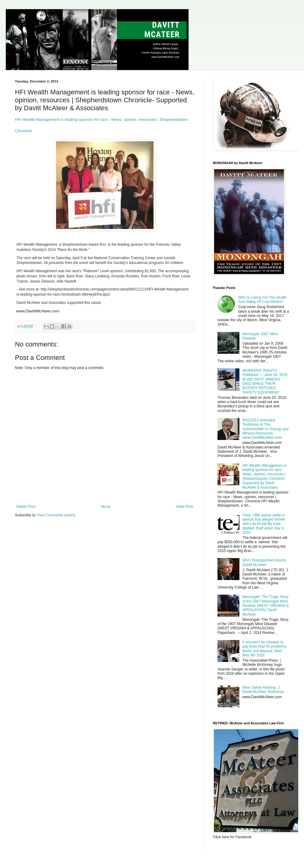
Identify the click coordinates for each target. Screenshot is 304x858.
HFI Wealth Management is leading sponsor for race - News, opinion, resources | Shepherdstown (102, 119)
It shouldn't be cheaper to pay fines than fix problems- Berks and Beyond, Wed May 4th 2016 (264, 648)
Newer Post (25, 507)
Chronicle (23, 130)
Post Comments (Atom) (56, 515)
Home (106, 507)
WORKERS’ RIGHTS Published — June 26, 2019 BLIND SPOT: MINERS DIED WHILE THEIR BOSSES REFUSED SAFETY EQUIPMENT (264, 381)
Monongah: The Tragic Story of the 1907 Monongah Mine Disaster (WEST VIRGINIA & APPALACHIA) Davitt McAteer (265, 606)
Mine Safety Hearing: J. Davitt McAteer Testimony (263, 689)
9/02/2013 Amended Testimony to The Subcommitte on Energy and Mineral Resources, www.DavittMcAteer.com (265, 429)
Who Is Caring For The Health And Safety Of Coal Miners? (262, 299)
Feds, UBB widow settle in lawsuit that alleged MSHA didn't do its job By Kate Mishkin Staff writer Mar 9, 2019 (263, 524)
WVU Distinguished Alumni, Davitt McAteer (264, 562)
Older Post (184, 507)
